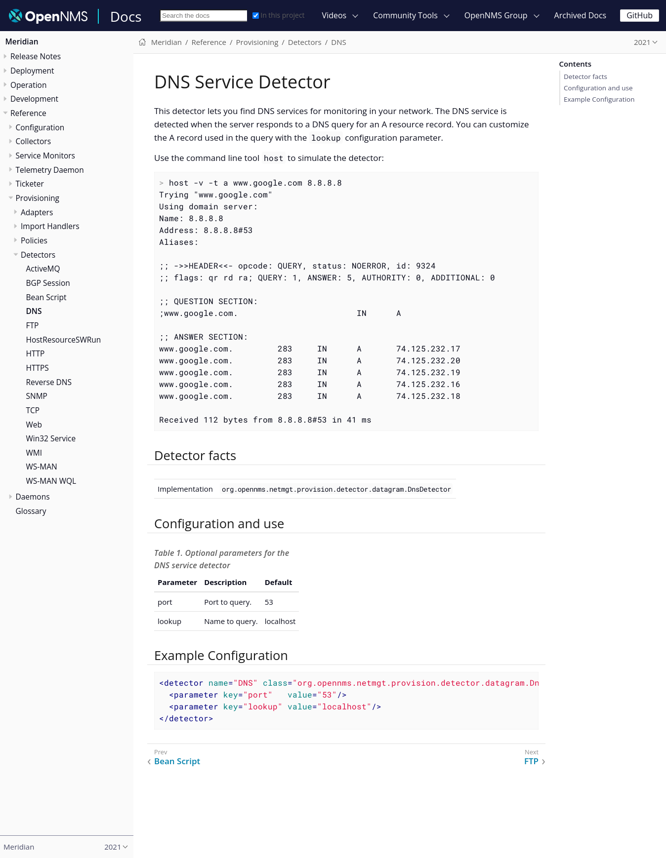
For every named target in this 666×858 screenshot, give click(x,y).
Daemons (33, 496)
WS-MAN (41, 466)
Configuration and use (598, 87)
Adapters (37, 212)
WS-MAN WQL (51, 480)
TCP (33, 410)
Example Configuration (599, 99)
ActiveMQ (43, 268)
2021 (642, 42)
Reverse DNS (49, 382)
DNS (34, 311)
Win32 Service (51, 438)
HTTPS (37, 367)
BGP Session (48, 282)
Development (34, 98)
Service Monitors (45, 155)
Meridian (22, 41)
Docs (126, 16)
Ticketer (30, 183)
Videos (334, 15)
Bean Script (46, 297)
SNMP (36, 395)
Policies (34, 240)
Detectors (38, 254)
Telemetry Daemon (50, 169)
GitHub (639, 15)
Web (34, 424)
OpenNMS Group (496, 15)
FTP (32, 325)
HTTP (35, 353)
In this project (278, 15)
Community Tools (405, 15)
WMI (34, 452)
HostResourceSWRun (63, 339)
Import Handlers (50, 226)
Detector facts (585, 76)
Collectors (33, 141)
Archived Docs (580, 15)
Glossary (31, 511)
